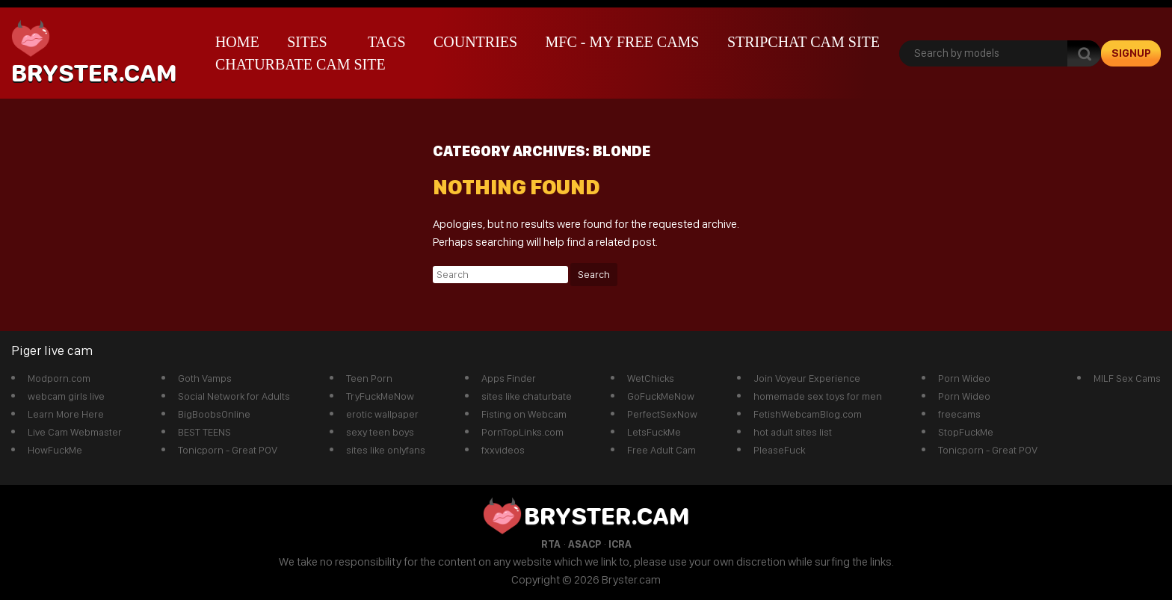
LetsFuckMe (654, 432)
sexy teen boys (380, 432)
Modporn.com (59, 378)
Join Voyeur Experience (806, 378)
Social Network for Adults (234, 396)
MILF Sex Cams (1127, 378)
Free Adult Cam (661, 450)
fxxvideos (503, 450)
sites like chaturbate (526, 396)
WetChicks (650, 378)
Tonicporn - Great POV (227, 450)
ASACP (584, 544)
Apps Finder (508, 378)
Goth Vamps (205, 378)
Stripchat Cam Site (803, 42)
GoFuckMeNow (660, 396)
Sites (307, 42)
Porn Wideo (964, 378)
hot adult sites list (792, 432)
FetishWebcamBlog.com (807, 414)
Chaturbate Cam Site (300, 64)
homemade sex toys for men (817, 396)
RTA (551, 544)
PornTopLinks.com (522, 432)
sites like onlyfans (385, 450)
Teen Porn (369, 378)
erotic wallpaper (382, 414)
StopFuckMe (965, 432)
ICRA (620, 544)
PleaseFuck (779, 450)
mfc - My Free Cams (623, 42)
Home (237, 42)
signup (1131, 53)
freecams (959, 414)
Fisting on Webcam (524, 414)
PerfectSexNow (662, 414)
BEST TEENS (204, 432)
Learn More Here (66, 414)
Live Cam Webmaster (75, 432)
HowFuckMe (55, 450)
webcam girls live (66, 396)
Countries (475, 42)
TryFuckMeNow (380, 396)
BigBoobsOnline (214, 414)
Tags (387, 42)
